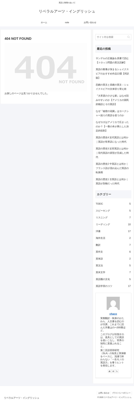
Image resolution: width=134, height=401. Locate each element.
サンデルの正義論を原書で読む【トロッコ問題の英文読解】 (112, 60)
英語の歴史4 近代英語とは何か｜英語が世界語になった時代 (112, 139)
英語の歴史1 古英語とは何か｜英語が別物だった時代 (112, 181)
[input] (113, 37)
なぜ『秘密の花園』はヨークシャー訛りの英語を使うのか (112, 113)
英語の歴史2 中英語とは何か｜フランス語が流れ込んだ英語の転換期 (112, 168)
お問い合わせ (103, 393)
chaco (113, 313)
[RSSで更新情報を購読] (117, 371)
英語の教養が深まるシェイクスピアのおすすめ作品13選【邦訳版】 (112, 73)
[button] (128, 36)
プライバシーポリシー (121, 393)
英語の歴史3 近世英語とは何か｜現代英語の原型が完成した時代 (112, 152)
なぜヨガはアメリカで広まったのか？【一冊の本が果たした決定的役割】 (112, 126)
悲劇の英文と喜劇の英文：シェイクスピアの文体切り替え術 (112, 86)
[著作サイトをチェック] (109, 371)
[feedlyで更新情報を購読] (113, 371)
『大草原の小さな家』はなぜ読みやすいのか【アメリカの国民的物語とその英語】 (112, 100)
